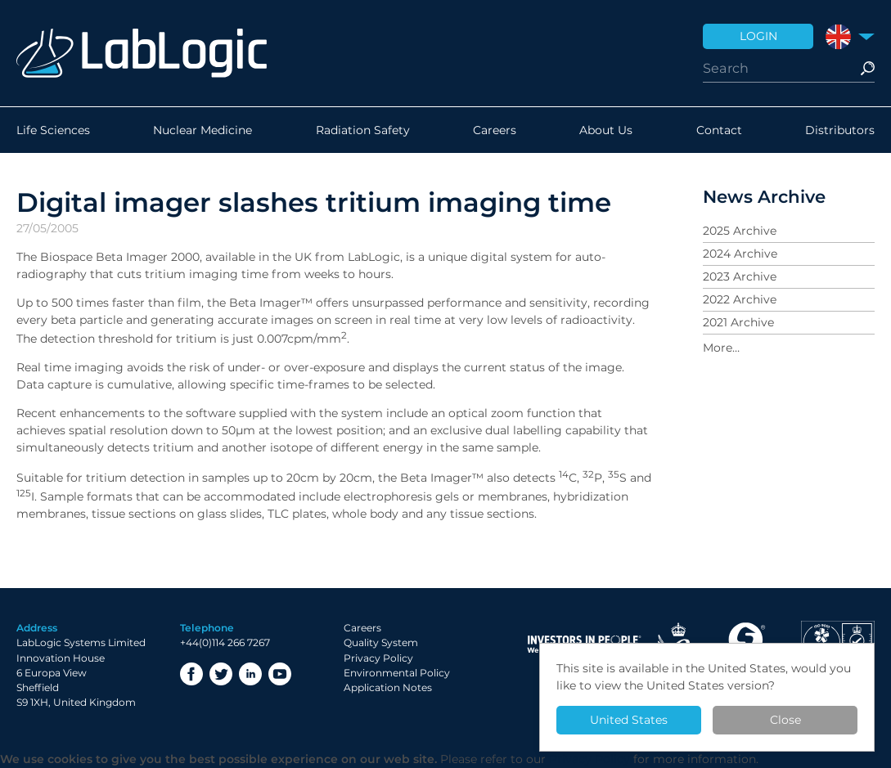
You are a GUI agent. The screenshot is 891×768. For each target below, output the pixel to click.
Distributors (840, 130)
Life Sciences (53, 130)
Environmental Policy (397, 673)
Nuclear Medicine (202, 130)
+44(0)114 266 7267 (225, 642)
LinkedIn (250, 673)
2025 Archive (739, 230)
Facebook (191, 673)
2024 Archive (740, 253)
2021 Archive (738, 322)
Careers (494, 130)
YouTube (279, 673)
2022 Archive (739, 299)
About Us (605, 130)
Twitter (220, 673)
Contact (719, 130)
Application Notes (388, 687)
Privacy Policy (378, 658)
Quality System (381, 642)
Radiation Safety (363, 130)
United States (629, 719)
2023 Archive (739, 276)
